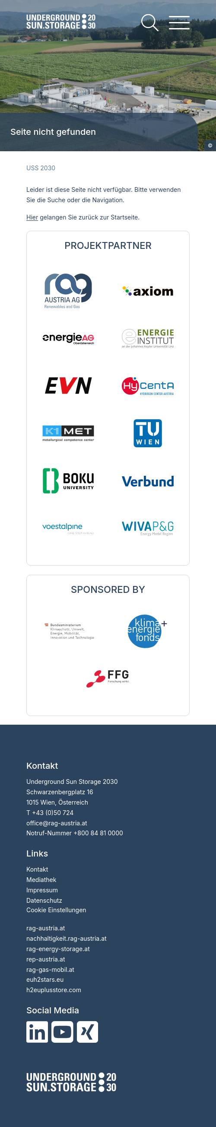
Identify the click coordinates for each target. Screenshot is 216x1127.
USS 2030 (40, 168)
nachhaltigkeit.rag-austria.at (66, 938)
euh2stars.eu (45, 979)
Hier (32, 217)
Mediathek (41, 879)
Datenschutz (44, 900)
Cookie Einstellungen (56, 910)
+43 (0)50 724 (52, 812)
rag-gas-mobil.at (50, 969)
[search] (150, 23)
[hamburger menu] (179, 23)
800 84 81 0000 (100, 833)
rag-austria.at (45, 928)
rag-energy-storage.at (58, 948)
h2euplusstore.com (53, 989)
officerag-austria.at (56, 823)
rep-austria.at (45, 959)
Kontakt (37, 869)
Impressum (42, 890)
